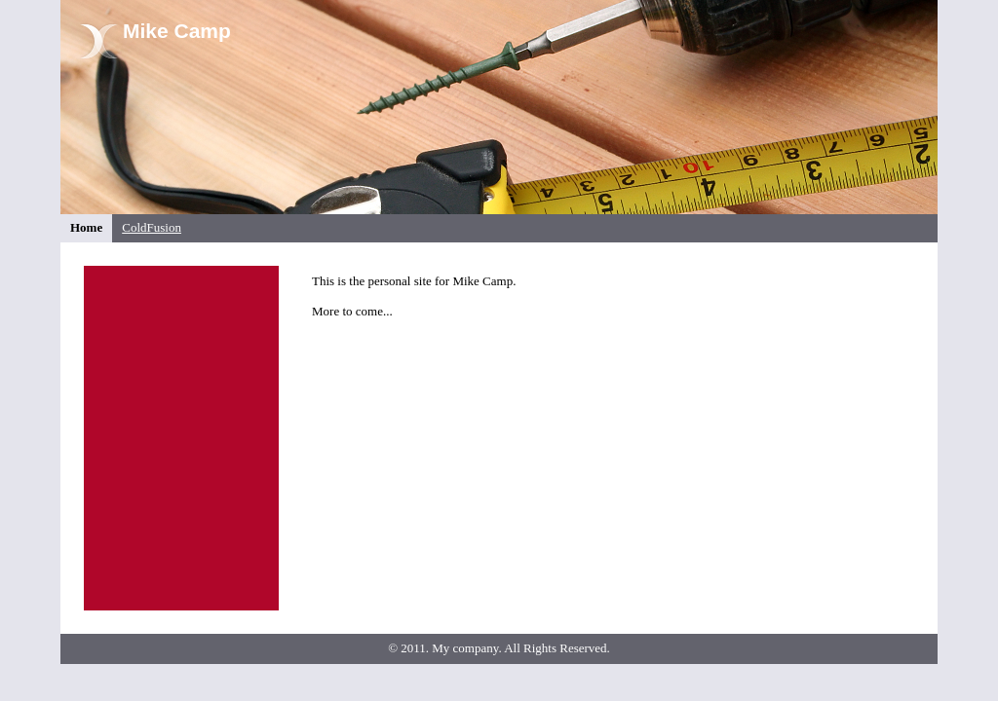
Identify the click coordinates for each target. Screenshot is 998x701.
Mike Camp (177, 30)
